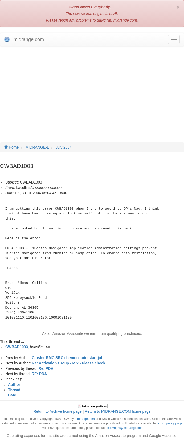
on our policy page (169, 423)
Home (11, 147)
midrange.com (85, 419)
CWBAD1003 (16, 347)
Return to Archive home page (57, 411)
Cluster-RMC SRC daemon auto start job (67, 358)
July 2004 (64, 147)
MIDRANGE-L (37, 147)
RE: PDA (39, 374)
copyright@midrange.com (125, 428)
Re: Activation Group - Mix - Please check (68, 363)
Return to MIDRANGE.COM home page (117, 411)
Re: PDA (46, 368)
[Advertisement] (92, 89)
